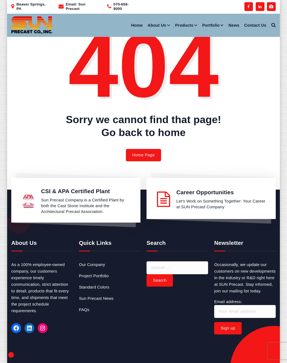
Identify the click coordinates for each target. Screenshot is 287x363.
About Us (157, 25)
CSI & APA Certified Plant (75, 191)
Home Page (143, 155)
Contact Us (255, 25)
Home (137, 25)
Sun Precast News (96, 298)
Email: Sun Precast (75, 6)
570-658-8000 (121, 6)
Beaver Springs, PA (31, 6)
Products (184, 25)
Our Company (92, 264)
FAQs (84, 309)
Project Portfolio (94, 275)
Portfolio (211, 25)
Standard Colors (94, 287)
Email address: (245, 308)
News (233, 25)
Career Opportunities (205, 192)
